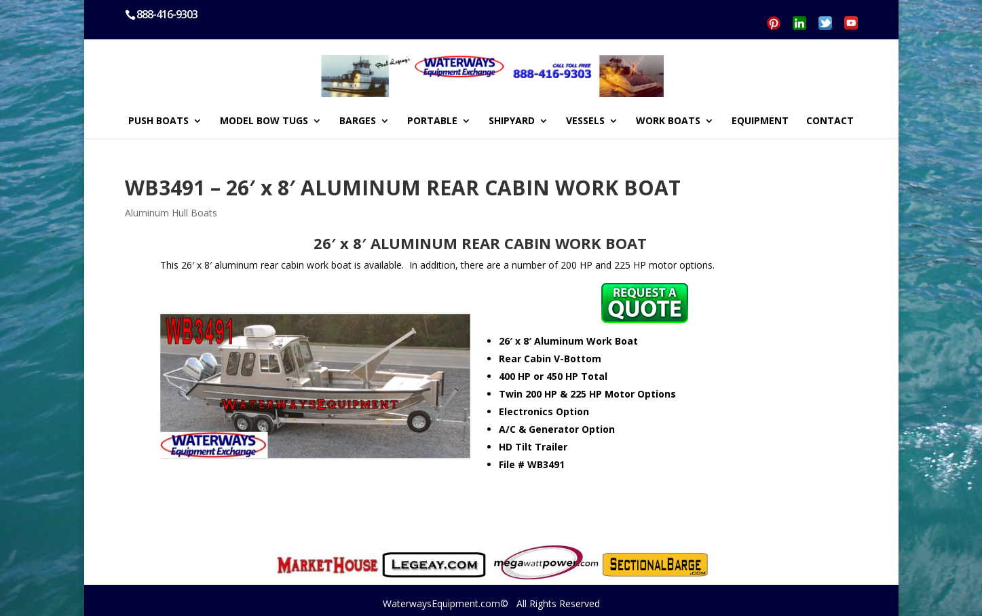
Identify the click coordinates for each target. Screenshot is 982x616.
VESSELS (585, 121)
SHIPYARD (512, 121)
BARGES (357, 121)
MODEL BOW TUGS (264, 121)
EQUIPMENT (760, 121)
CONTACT (830, 121)
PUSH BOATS (158, 121)
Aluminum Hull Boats (171, 212)
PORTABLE (432, 121)
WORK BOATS (668, 121)
